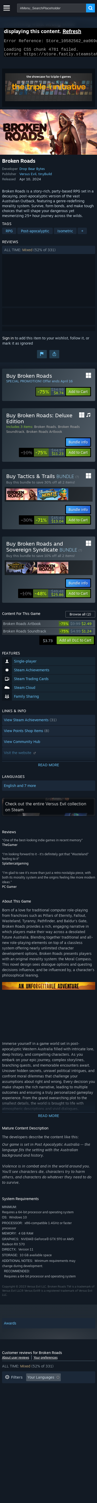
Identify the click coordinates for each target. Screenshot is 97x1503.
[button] (48, 253)
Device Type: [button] (16, 1411)
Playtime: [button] (13, 1396)
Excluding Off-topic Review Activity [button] (35, 1388)
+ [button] (82, 234)
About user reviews (15, 1361)
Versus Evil (27, 177)
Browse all (80, 617)
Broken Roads (45, 430)
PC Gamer (9, 890)
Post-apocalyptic (35, 234)
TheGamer (9, 848)
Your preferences (46, 1361)
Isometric (65, 234)
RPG (9, 234)
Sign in (8, 341)
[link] (50, 395)
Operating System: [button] (20, 1404)
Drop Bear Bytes (32, 172)
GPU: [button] (69, 1404)
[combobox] (51, 8)
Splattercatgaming (15, 866)
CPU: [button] (51, 1404)
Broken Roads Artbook (44, 435)
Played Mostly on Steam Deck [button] (56, 1396)
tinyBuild (45, 177)
